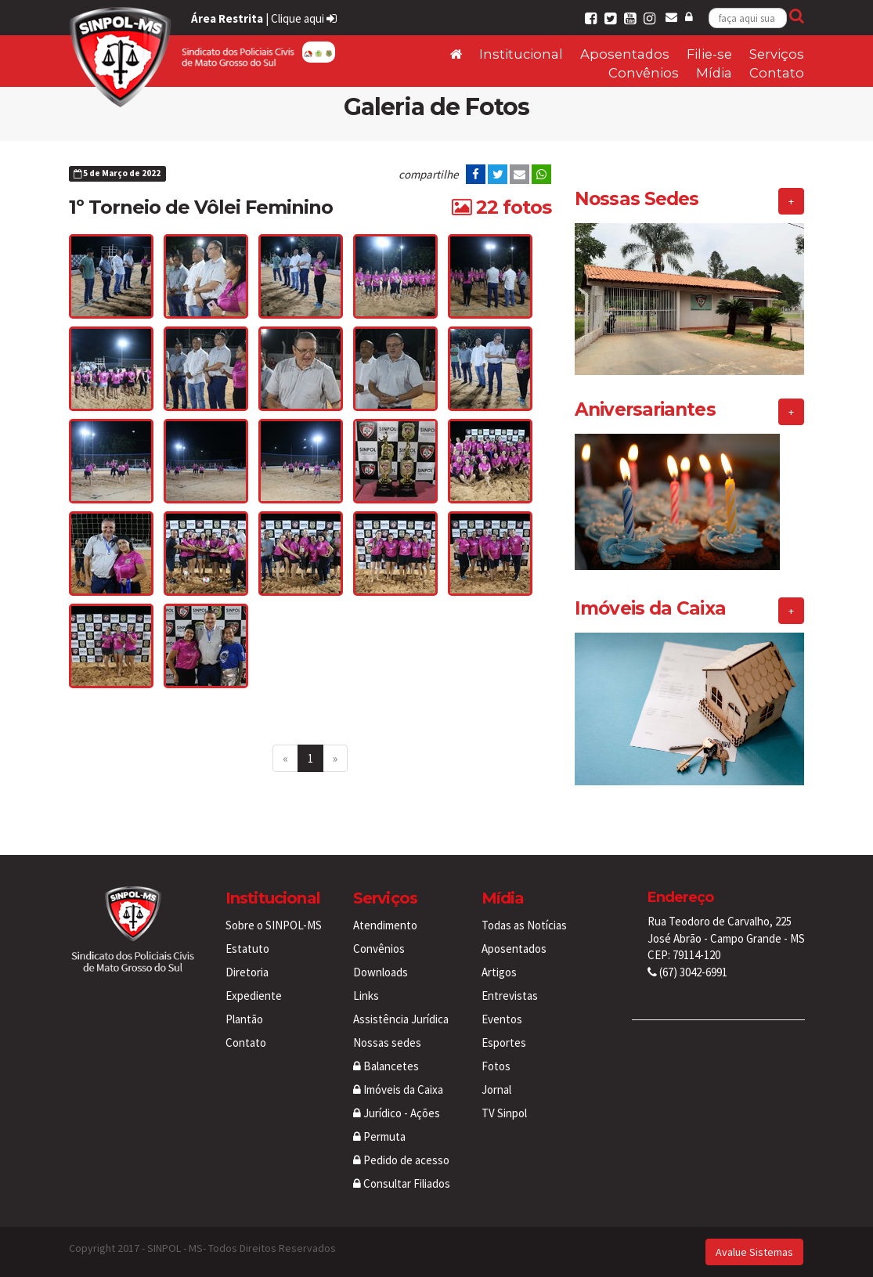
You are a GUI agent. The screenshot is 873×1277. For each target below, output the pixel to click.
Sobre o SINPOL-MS (273, 925)
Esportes (504, 1042)
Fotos (496, 1066)
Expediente (253, 995)
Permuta (379, 1136)
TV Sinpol (504, 1113)
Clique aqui (304, 18)
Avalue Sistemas (754, 1252)
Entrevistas (510, 995)
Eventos (502, 1019)
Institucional (521, 54)
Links (366, 995)
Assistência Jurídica (401, 1019)
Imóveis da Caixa (398, 1089)
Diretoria (247, 972)
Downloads (380, 972)
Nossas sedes (387, 1042)
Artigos (499, 972)
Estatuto (247, 948)
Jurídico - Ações (396, 1113)
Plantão (244, 1019)
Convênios (643, 73)
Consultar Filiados (401, 1183)
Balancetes (386, 1066)
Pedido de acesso (401, 1160)
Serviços (776, 54)
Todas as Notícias (524, 925)
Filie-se (709, 54)
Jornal (496, 1089)
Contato (776, 73)
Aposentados (624, 54)
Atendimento (385, 925)
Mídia (714, 73)
